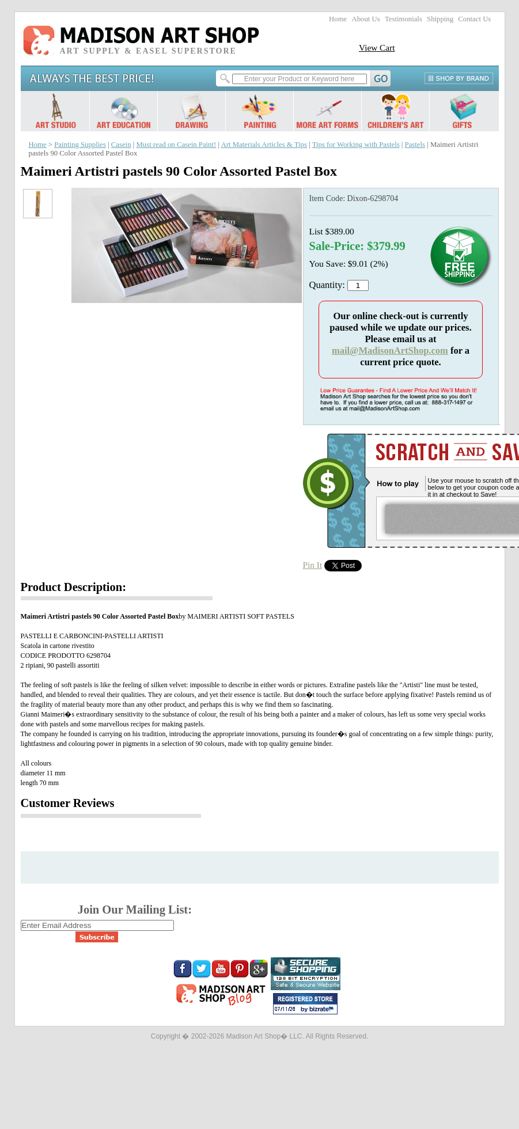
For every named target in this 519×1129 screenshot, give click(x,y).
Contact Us (474, 19)
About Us (365, 19)
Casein (121, 145)
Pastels (415, 145)
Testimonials (403, 19)
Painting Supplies (80, 145)
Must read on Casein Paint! (176, 145)
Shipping (440, 19)
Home (338, 19)
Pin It (313, 565)
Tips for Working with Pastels (356, 145)
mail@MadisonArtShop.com (390, 350)
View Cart (377, 47)
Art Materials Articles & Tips (264, 145)
